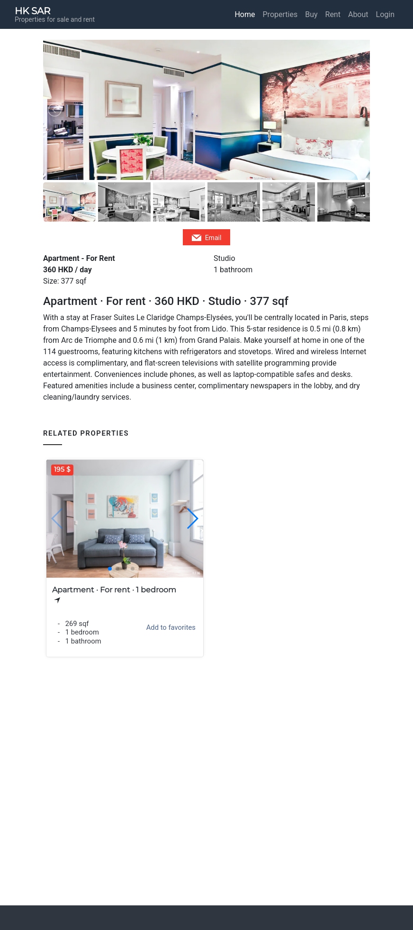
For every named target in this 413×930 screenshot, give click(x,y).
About (358, 14)
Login (385, 14)
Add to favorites (171, 627)
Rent (333, 14)
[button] (192, 518)
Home (244, 14)
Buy (311, 14)
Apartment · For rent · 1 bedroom (114, 589)
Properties (280, 14)
